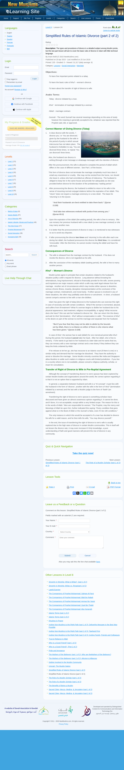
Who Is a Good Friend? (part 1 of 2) (62, 643)
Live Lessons (86, 18)
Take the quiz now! (83, 453)
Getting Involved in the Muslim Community (65, 662)
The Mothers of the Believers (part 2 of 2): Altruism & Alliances (73, 658)
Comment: (50, 537)
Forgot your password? (13, 86)
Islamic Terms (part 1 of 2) (59, 613)
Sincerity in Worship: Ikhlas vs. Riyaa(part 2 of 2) (68, 586)
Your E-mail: (51, 526)
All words (9, 260)
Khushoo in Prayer (56, 621)
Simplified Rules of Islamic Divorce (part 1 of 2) (67, 670)
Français (10, 42)
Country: (50, 531)
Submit (67, 556)
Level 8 (49, 27)
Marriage (80, 66)
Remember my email (13, 82)
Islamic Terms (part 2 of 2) (59, 617)
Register (38, 18)
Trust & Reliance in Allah (58, 639)
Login (34, 79)
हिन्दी (8, 49)
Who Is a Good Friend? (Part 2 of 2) (63, 647)
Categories (62, 18)
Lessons (57, 66)
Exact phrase (11, 266)
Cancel (87, 556)
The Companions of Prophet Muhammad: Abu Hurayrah (70, 609)
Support (16, 18)
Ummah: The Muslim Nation (59, 666)
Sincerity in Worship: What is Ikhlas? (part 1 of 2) (68, 582)
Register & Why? (21, 90)
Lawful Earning (54, 590)
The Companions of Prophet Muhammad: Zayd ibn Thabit (71, 605)
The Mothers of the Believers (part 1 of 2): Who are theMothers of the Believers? (80, 655)
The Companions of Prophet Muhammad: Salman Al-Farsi (71, 594)
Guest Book (110, 18)
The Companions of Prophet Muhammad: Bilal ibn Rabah (71, 597)
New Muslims (23, 8)
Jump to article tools (111, 30)
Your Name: (51, 520)
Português (10, 46)
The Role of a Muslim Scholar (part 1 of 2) (103, 463)
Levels (49, 18)
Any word (9, 263)
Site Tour (27, 18)
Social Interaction (68, 66)
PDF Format (113, 487)
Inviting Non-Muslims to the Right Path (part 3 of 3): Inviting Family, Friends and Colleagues (84, 635)
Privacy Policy (63, 724)
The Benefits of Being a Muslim (61, 686)
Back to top (114, 483)
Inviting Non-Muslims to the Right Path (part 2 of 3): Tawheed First (74, 631)
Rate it (50, 487)
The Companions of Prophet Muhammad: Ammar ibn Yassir (72, 601)
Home (6, 18)
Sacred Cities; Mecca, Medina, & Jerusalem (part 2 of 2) (70, 693)
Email (7, 67)
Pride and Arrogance (57, 651)
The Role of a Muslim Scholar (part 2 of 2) (65, 682)
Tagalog (9, 36)
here (98, 562)
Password (8, 73)
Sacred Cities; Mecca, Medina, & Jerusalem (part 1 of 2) (70, 689)
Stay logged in (11, 79)
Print (70, 487)
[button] (6, 162)
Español (9, 39)
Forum (98, 18)
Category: (49, 66)
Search (74, 18)
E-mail (90, 487)
